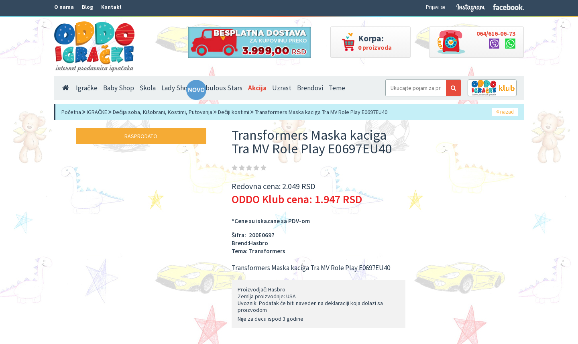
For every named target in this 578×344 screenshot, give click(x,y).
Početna (71, 112)
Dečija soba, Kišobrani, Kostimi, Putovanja (162, 112)
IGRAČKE (97, 112)
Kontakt (111, 7)
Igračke (87, 87)
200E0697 (262, 235)
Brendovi (310, 87)
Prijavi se (435, 7)
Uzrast (281, 87)
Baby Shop (118, 87)
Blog (87, 7)
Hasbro (258, 243)
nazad (505, 111)
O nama (64, 7)
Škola (148, 87)
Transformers (267, 251)
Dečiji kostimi (233, 112)
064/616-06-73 (495, 33)
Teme (337, 87)
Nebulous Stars (219, 87)
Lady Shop (176, 87)
